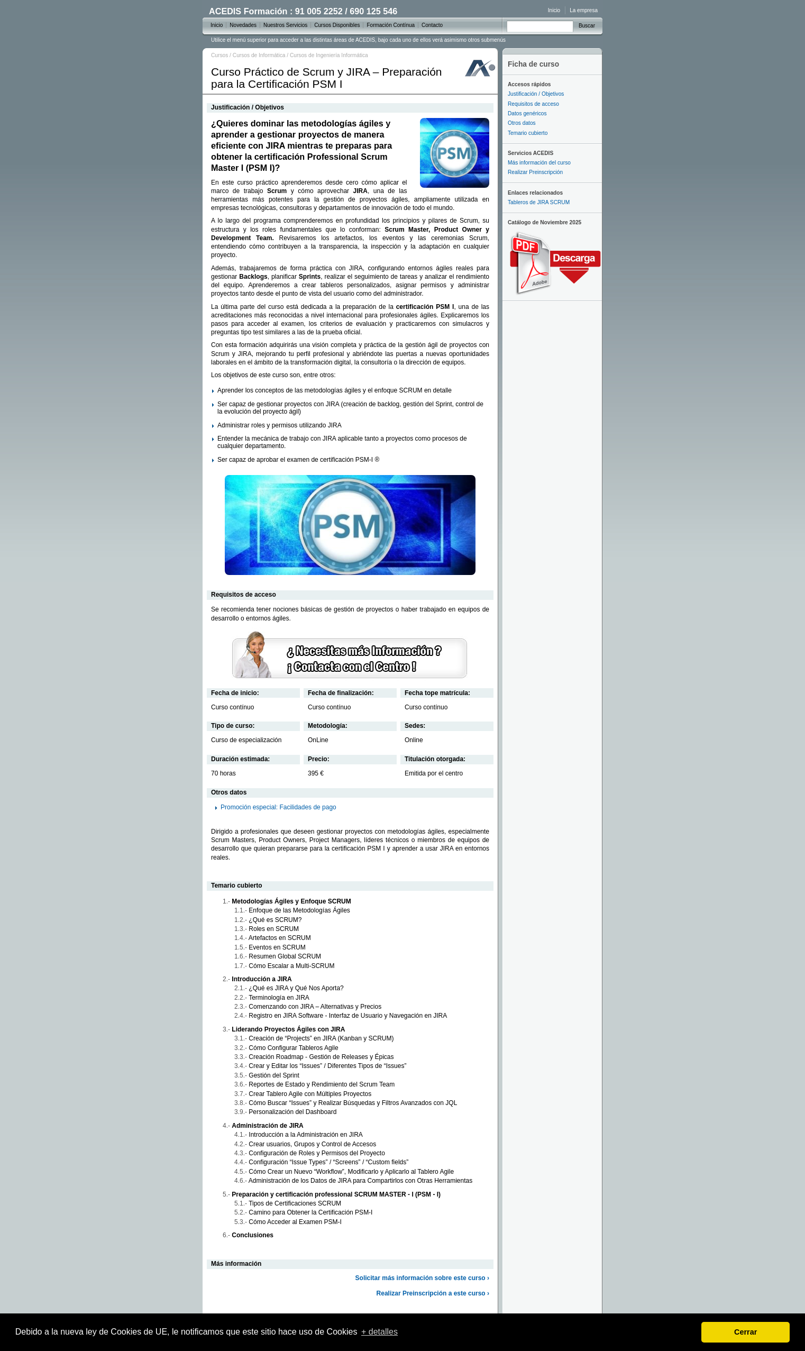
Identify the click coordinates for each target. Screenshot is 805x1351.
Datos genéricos (527, 113)
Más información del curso (539, 163)
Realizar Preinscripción (535, 172)
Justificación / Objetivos (536, 94)
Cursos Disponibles (337, 25)
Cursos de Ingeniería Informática (329, 55)
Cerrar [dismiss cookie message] (745, 1332)
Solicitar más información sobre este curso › (422, 1278)
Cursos (219, 55)
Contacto (432, 25)
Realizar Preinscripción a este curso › (433, 1293)
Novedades (243, 25)
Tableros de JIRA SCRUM (539, 202)
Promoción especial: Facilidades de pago (278, 807)
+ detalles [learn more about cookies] (379, 1331)
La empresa (584, 10)
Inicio (554, 10)
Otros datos (522, 123)
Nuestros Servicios (285, 25)
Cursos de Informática (259, 55)
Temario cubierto (527, 133)
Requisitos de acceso (533, 104)
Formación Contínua (391, 25)
